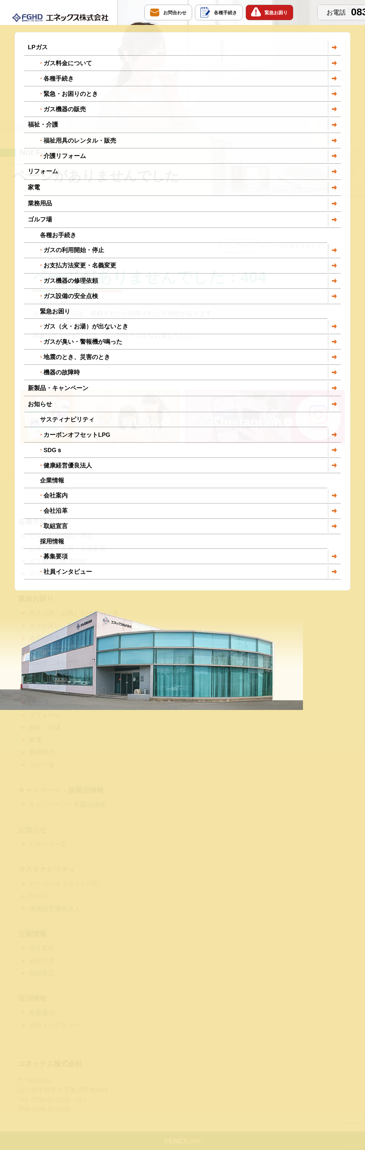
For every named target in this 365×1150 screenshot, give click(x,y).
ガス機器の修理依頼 (58, 560)
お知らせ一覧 (48, 844)
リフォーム (45, 715)
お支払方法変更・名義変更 (67, 548)
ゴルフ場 (42, 764)
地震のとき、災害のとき (64, 638)
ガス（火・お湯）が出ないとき (74, 613)
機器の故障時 (48, 650)
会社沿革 (42, 960)
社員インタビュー (54, 1025)
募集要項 (42, 1012)
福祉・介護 (45, 727)
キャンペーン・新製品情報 (67, 804)
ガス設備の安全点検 (58, 573)
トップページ (239, 246)
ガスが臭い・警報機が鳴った (70, 625)
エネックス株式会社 (50, 1064)
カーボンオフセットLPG (64, 883)
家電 (35, 739)
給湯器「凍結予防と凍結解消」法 (77, 662)
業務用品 (42, 752)
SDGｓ (39, 896)
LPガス (39, 702)
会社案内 (42, 948)
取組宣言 (42, 973)
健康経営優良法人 (54, 908)
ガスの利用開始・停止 (61, 536)
